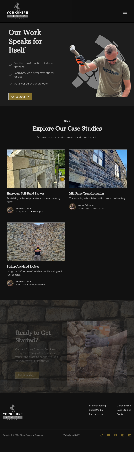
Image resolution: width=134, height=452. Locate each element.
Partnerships (96, 414)
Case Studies (124, 410)
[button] (124, 12)
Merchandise (124, 405)
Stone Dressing (97, 405)
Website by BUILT (71, 435)
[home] (17, 12)
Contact (121, 414)
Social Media (96, 410)
